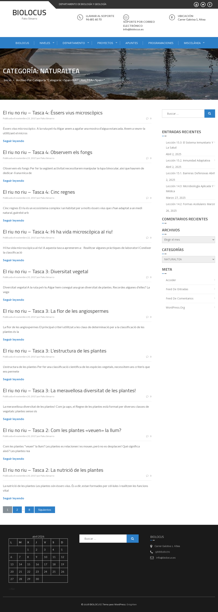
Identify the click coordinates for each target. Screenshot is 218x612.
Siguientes (45, 509)
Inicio (7, 80)
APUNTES (132, 43)
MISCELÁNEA (192, 43)
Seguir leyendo (13, 141)
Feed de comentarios (179, 298)
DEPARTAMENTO (74, 43)
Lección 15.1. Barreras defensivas (187, 173)
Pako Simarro (47, 118)
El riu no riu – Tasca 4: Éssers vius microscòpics (53, 112)
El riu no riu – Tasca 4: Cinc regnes (39, 192)
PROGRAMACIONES (160, 43)
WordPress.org (175, 307)
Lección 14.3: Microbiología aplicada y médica (189, 188)
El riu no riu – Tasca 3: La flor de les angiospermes (56, 311)
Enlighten (132, 604)
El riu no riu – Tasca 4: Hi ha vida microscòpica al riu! (58, 231)
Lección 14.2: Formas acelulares (186, 204)
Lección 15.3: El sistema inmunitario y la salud (189, 145)
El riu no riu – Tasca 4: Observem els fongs (47, 152)
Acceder (171, 280)
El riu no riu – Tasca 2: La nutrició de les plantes (53, 470)
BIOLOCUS (29, 12)
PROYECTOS (105, 43)
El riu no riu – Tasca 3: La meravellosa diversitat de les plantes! (69, 390)
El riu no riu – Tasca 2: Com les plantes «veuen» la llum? (62, 430)
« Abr (12, 588)
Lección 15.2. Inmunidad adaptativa (188, 160)
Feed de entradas (177, 289)
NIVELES (45, 43)
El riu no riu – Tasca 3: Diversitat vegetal (45, 271)
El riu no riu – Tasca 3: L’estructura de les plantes (54, 350)
